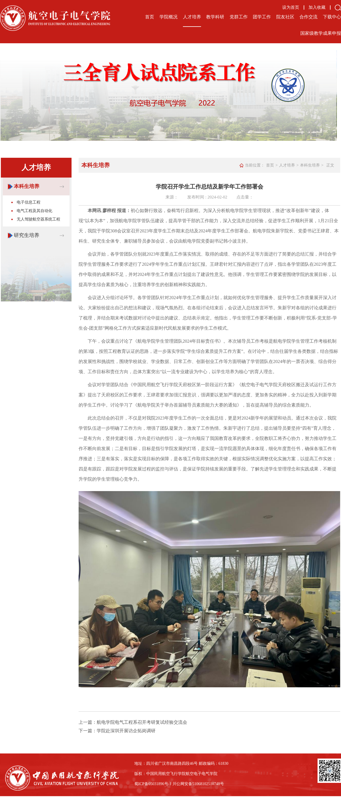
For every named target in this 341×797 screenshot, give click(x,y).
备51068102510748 (204, 784)
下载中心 (332, 16)
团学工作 (262, 16)
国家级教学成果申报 (320, 33)
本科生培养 (26, 186)
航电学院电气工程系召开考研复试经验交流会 (142, 722)
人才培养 (192, 16)
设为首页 (290, 7)
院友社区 (285, 16)
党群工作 (239, 16)
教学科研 (215, 16)
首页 (149, 16)
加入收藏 (316, 7)
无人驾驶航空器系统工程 (38, 219)
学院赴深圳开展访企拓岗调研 (126, 730)
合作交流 (308, 16)
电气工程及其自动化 (34, 211)
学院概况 (168, 16)
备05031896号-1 (158, 784)
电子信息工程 (28, 202)
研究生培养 (26, 235)
